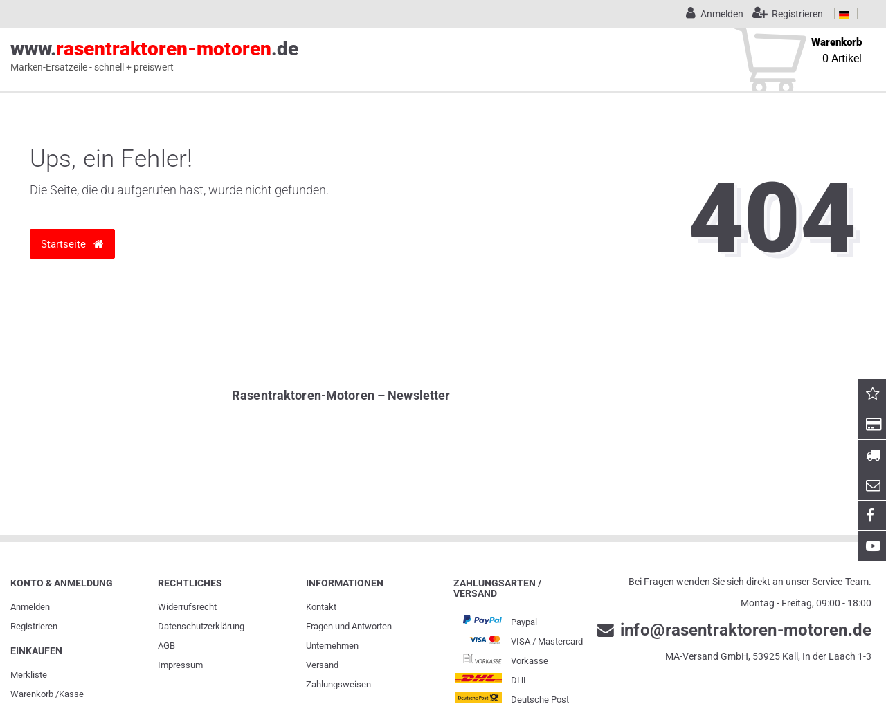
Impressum (180, 665)
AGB (166, 645)
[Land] (844, 13)
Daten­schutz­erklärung (201, 626)
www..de (154, 56)
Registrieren (33, 626)
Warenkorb (31, 694)
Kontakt (321, 607)
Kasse (71, 694)
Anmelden (30, 607)
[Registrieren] (784, 13)
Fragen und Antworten (349, 626)
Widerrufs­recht (187, 607)
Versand (322, 665)
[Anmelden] (712, 13)
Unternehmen (332, 645)
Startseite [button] (72, 244)
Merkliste (28, 674)
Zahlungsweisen (338, 684)
